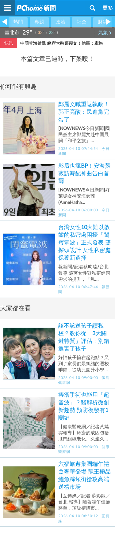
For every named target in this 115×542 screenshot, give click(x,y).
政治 (60, 22)
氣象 (105, 32)
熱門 (18, 22)
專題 (39, 22)
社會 (81, 22)
